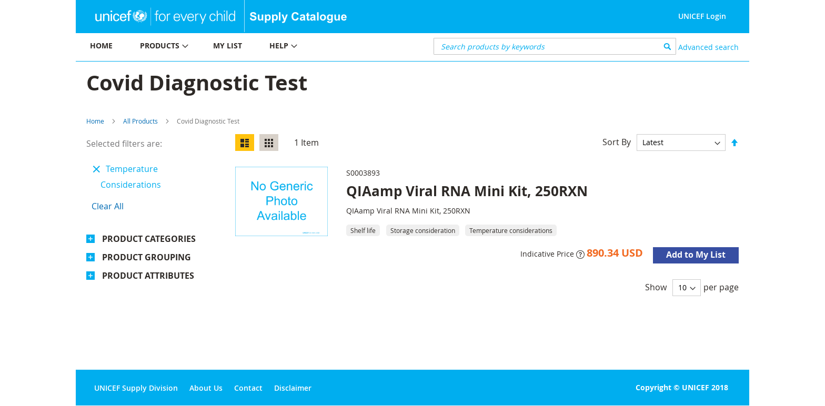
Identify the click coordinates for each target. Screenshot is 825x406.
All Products (140, 121)
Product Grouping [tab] (146, 257)
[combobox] (555, 46)
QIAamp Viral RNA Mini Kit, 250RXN (467, 190)
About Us (206, 388)
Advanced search (708, 47)
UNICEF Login (702, 16)
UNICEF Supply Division (136, 388)
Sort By (616, 142)
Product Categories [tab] (149, 239)
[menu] (244, 47)
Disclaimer (292, 388)
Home (95, 121)
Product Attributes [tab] (148, 275)
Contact (248, 388)
